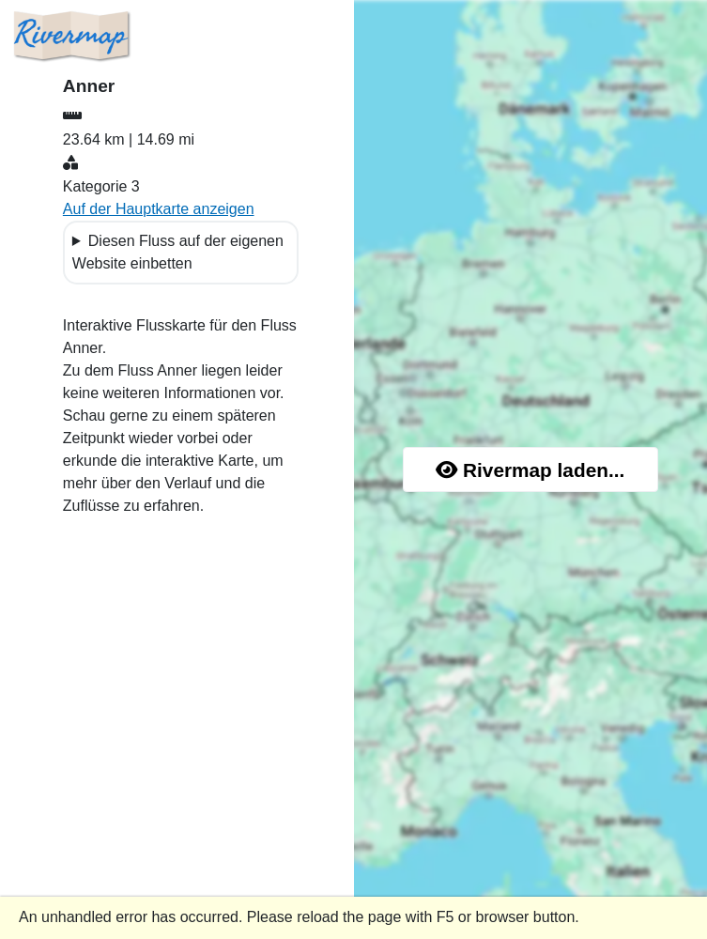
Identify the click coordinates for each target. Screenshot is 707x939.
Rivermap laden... (530, 470)
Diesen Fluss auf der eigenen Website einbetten (178, 252)
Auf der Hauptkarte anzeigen (158, 209)
